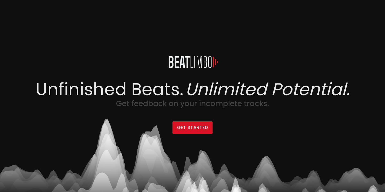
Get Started (192, 127)
